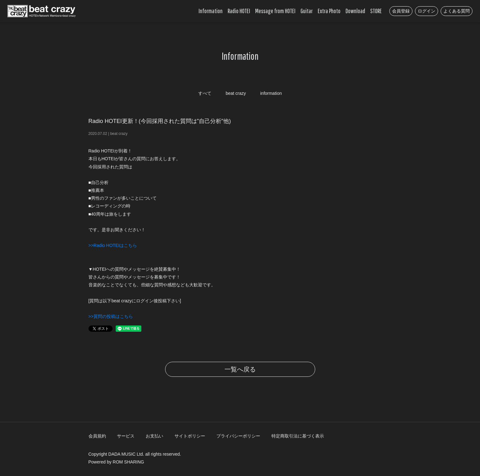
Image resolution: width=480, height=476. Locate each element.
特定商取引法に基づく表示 (297, 435)
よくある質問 (456, 10)
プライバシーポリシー (238, 435)
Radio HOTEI (239, 10)
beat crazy (236, 93)
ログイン (426, 10)
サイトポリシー (189, 435)
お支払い (154, 435)
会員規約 (97, 435)
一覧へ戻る (240, 369)
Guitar (307, 10)
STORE (376, 10)
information (271, 93)
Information (211, 10)
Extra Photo (329, 10)
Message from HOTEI (275, 10)
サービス (125, 435)
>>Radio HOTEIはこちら (112, 245)
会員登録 (401, 10)
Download (355, 10)
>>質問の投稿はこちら (110, 316)
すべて (204, 93)
